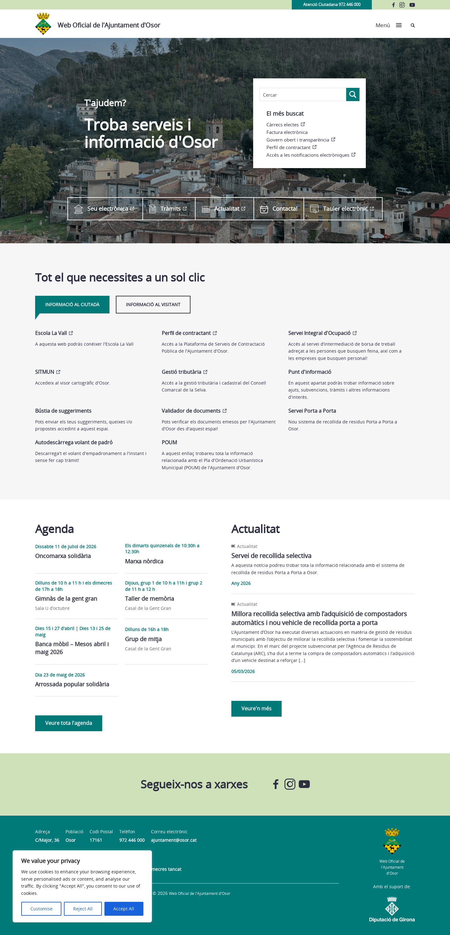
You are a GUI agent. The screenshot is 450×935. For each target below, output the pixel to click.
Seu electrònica (101, 209)
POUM (169, 442)
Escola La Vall (51, 333)
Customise (41, 909)
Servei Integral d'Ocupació (319, 333)
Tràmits (165, 209)
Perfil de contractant (288, 147)
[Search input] (303, 94)
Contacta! (278, 208)
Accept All (123, 909)
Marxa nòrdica (144, 561)
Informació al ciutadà (72, 304)
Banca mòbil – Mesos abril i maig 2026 (72, 648)
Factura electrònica (287, 132)
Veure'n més (256, 708)
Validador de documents (191, 410)
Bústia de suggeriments (63, 410)
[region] (82, 886)
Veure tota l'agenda (68, 722)
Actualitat (220, 208)
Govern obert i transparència (297, 140)
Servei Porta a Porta (312, 410)
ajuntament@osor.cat (174, 840)
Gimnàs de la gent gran (66, 598)
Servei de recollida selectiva (271, 555)
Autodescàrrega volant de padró (74, 442)
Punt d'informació (309, 371)
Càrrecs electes (282, 124)
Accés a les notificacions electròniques (307, 155)
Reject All (83, 909)
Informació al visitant (153, 304)
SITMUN (44, 371)
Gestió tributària (181, 371)
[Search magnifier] (352, 94)
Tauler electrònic (339, 209)
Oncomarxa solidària (63, 556)
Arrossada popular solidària (72, 684)
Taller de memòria (149, 598)
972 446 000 (132, 840)
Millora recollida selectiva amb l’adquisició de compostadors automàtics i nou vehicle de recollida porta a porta (319, 618)
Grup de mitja (143, 639)
